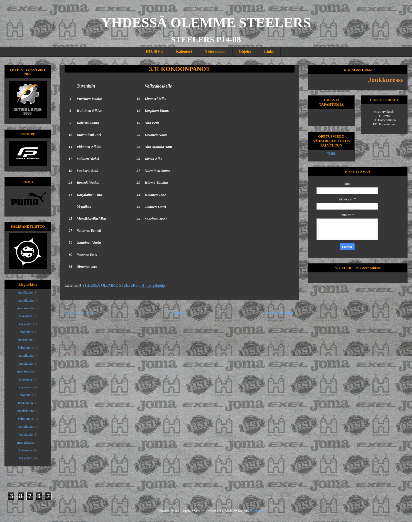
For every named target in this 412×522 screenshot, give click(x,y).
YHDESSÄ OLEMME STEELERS (206, 22)
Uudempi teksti (79, 312)
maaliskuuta (26, 411)
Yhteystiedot (215, 51)
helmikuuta (25, 348)
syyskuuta (25, 324)
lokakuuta (25, 316)
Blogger (256, 511)
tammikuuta (25, 300)
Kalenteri (184, 51)
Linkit (269, 51)
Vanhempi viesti (279, 312)
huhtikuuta (25, 292)
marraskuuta (25, 308)
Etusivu (179, 312)
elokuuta (25, 332)
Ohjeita (245, 51)
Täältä (331, 153)
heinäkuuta (25, 403)
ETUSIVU (154, 51)
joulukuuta (25, 364)
